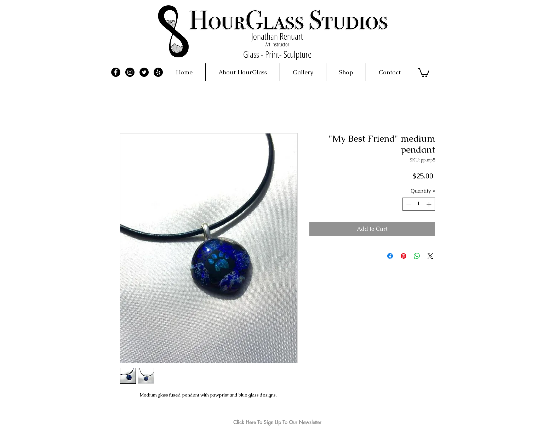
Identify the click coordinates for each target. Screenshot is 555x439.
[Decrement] (408, 204)
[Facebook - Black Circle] (115, 72)
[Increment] (429, 204)
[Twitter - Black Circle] (144, 72)
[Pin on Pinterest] (403, 256)
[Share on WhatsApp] (417, 256)
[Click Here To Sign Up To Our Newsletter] (277, 422)
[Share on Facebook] (390, 256)
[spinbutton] (418, 204)
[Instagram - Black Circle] (130, 72)
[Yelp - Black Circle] (158, 72)
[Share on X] (430, 256)
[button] (423, 72)
